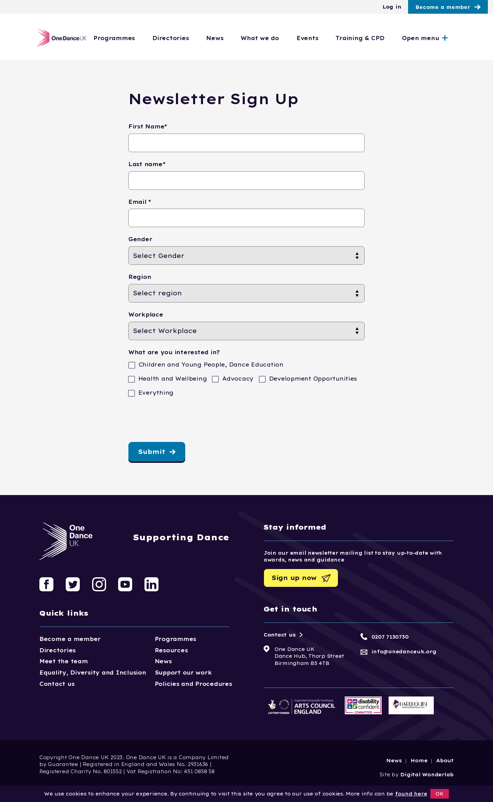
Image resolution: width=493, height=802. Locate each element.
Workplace (145, 314)
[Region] (246, 293)
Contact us (56, 683)
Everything (155, 393)
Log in (391, 7)
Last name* (146, 164)
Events (335, 38)
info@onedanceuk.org (404, 652)
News (242, 38)
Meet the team (63, 661)
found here (411, 794)
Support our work (183, 672)
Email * (139, 201)
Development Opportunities (312, 379)
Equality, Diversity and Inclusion (92, 672)
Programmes (142, 38)
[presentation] (180, 421)
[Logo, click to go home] (59, 38)
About (445, 760)
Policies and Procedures (193, 683)
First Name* (147, 126)
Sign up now (294, 578)
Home (418, 760)
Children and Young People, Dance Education (210, 365)
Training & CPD (388, 38)
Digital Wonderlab (427, 775)
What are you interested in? (174, 352)
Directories (198, 38)
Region (139, 276)
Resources (171, 650)
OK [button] (439, 794)
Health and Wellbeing (171, 379)
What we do (288, 38)
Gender (140, 239)
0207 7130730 (390, 637)
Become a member (442, 7)
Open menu (448, 38)
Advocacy (237, 379)
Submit (151, 452)
